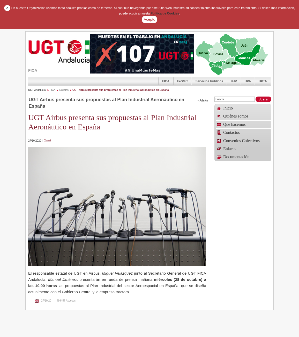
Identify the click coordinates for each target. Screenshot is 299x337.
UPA (248, 81)
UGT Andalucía (37, 90)
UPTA (263, 81)
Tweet (47, 140)
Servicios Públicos (209, 81)
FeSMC (182, 81)
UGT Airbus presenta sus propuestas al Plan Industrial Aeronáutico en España (120, 90)
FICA (165, 81)
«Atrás (203, 100)
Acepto (149, 19)
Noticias (64, 90)
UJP (234, 81)
